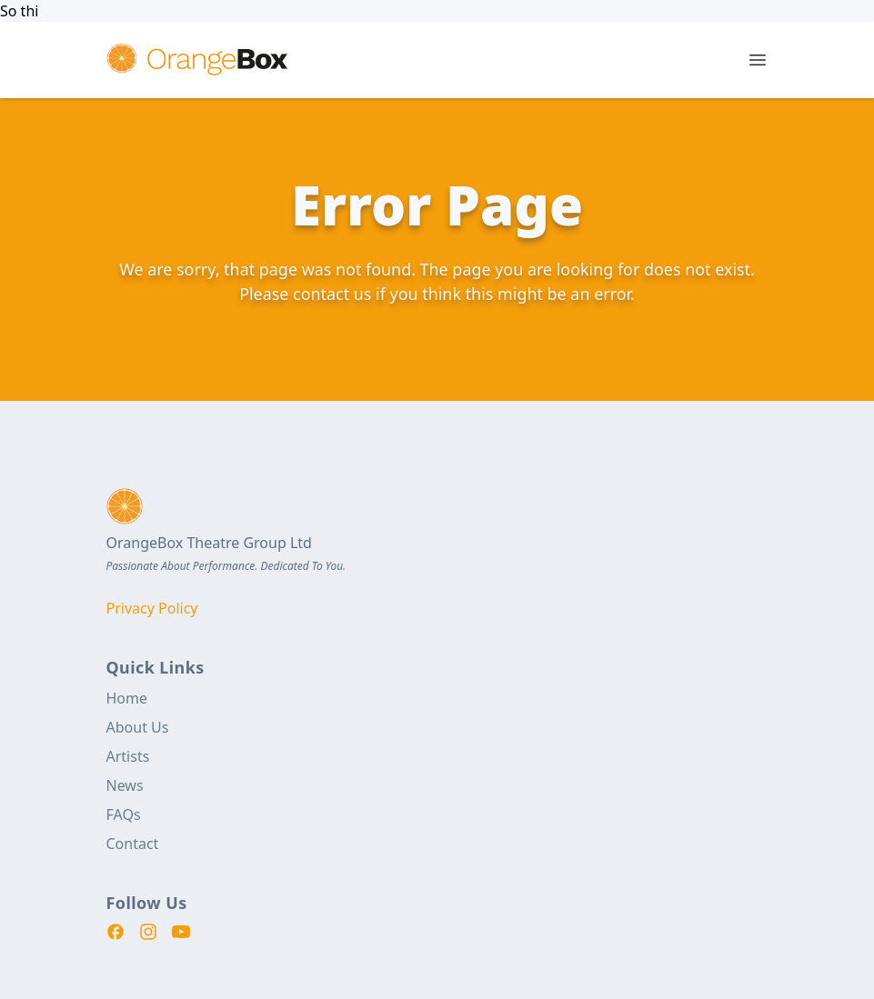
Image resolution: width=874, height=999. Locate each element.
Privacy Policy (152, 608)
